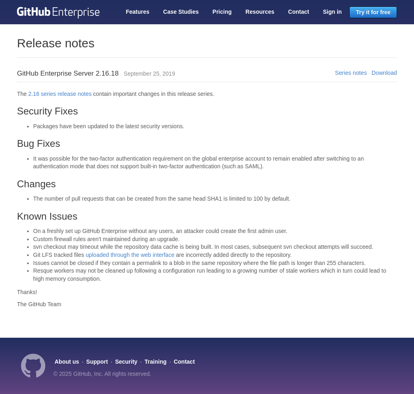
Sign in (332, 11)
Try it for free (373, 12)
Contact (298, 11)
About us (67, 361)
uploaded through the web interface (130, 255)
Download (384, 73)
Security (126, 361)
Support (97, 361)
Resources (260, 11)
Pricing (222, 11)
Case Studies (181, 11)
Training (156, 361)
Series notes (351, 73)
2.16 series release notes (59, 94)
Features (137, 11)
